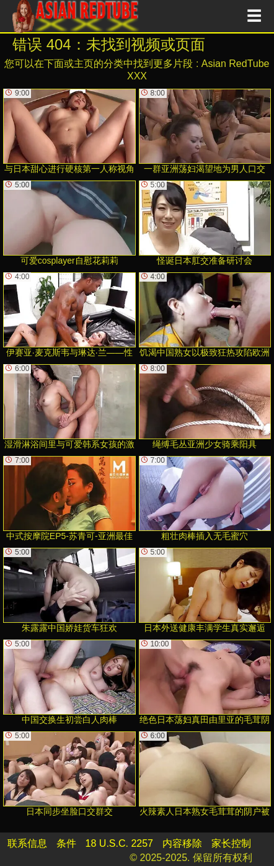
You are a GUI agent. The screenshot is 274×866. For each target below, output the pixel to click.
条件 (66, 843)
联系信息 (27, 843)
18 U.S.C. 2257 (119, 843)
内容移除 (182, 843)
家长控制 (231, 843)
